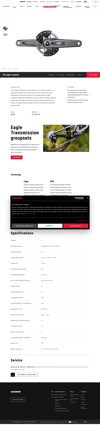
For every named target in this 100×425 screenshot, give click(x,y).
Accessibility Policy (62, 423)
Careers (83, 400)
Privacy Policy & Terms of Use (48, 423)
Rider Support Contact (61, 395)
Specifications (71, 75)
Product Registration (71, 7)
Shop (95, 6)
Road (19, 6)
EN (97, 2)
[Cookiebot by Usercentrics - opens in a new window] (76, 198)
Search (61, 6)
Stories (53, 395)
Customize (50, 226)
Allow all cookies (75, 226)
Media (82, 398)
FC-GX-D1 (15, 69)
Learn (40, 6)
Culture (53, 398)
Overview (51, 75)
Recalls (57, 404)
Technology (60, 75)
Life (33, 6)
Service (80, 6)
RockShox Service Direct (61, 411)
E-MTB (13, 7)
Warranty (57, 407)
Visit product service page (26, 375)
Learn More (17, 158)
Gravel (26, 6)
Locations (83, 405)
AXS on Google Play (75, 399)
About (82, 395)
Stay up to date (18, 400)
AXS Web (72, 402)
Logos (82, 403)
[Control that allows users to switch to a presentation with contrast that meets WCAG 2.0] (73, 423)
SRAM (4, 69)
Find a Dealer (88, 7)
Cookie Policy (31, 213)
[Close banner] (87, 198)
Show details (81, 220)
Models (9, 69)
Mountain (6, 6)
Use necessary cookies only (24, 226)
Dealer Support (59, 398)
